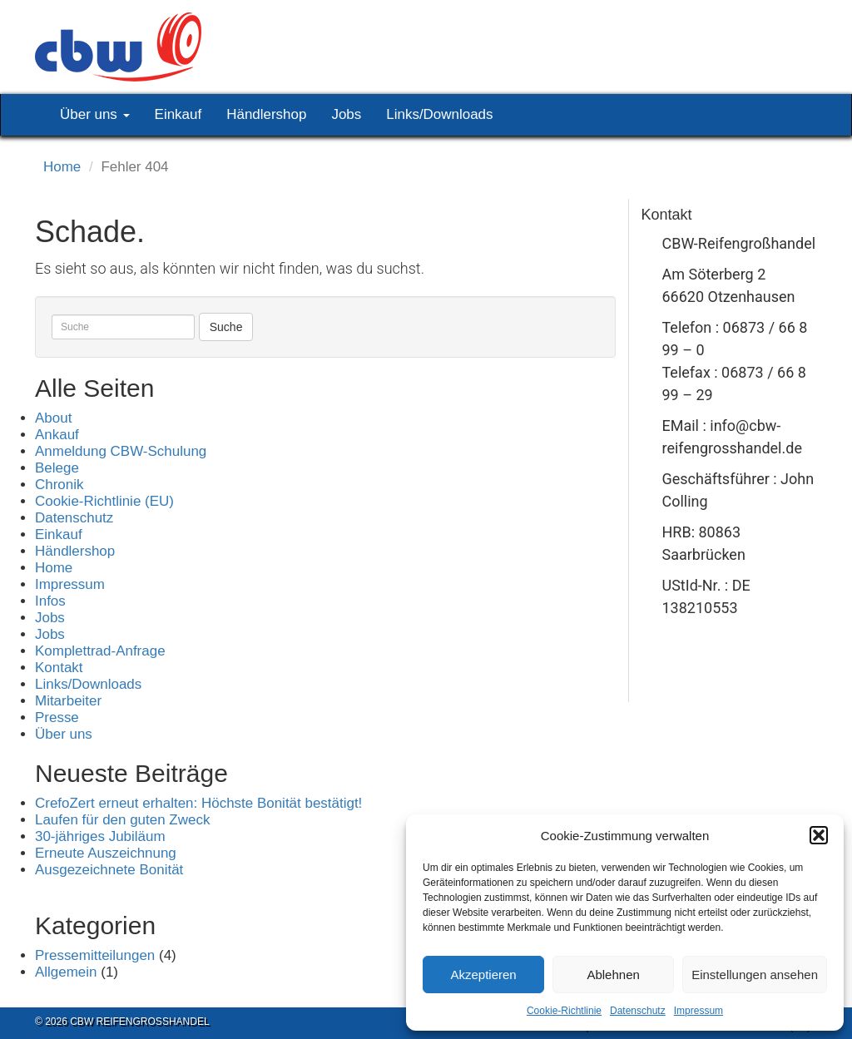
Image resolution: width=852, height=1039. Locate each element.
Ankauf (57, 435)
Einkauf (178, 114)
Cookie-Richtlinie (564, 1011)
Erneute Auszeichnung (105, 853)
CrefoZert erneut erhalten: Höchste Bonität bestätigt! (198, 803)
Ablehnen (613, 974)
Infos (50, 601)
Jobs (346, 114)
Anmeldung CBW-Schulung (120, 451)
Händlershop (266, 114)
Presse (57, 717)
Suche (226, 327)
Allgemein (66, 972)
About (53, 418)
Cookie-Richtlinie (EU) (104, 501)
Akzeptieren (483, 974)
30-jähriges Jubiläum (100, 836)
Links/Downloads (439, 114)
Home (62, 167)
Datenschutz (638, 1011)
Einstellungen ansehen (754, 974)
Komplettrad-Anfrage (100, 651)
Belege (57, 468)
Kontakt (59, 667)
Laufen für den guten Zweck (122, 820)
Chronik (59, 484)
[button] (818, 835)
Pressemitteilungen (95, 955)
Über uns (95, 114)
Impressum (698, 1011)
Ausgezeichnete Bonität (109, 870)
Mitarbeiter (68, 701)
